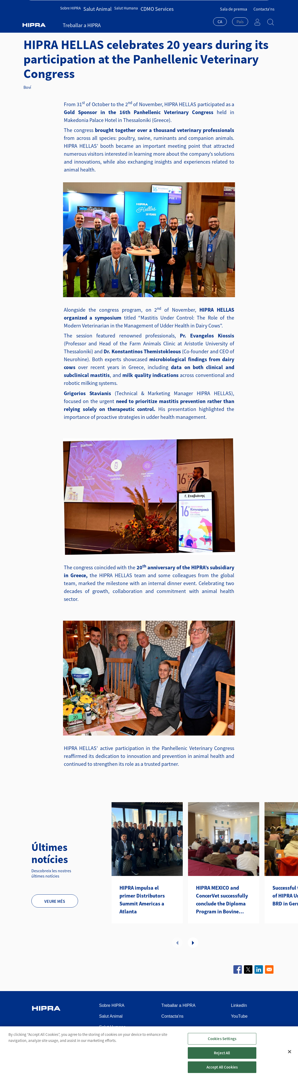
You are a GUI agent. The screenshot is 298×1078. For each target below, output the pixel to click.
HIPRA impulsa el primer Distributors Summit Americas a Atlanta (142, 899)
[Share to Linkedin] (258, 969)
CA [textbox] (220, 18)
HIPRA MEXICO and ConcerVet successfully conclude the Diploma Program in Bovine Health (222, 899)
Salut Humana (121, 17)
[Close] (289, 1056)
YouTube (239, 1016)
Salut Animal (96, 17)
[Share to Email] (269, 969)
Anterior (177, 942)
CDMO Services (148, 17)
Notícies (76, 27)
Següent (193, 942)
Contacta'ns (264, 5)
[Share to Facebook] (237, 969)
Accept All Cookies (222, 1071)
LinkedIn (239, 1005)
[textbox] (240, 18)
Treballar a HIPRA (177, 17)
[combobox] (220, 18)
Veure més (54, 901)
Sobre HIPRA (72, 17)
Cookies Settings (222, 1042)
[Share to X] (248, 969)
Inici (32, 27)
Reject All (222, 1057)
